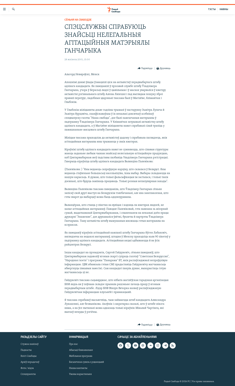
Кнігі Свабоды (28, 356)
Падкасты (26, 350)
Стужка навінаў (30, 344)
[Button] (145, 68)
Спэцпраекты (28, 374)
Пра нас (73, 344)
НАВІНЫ (224, 9)
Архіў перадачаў (30, 362)
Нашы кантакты (78, 368)
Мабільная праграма (80, 356)
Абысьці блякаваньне (81, 350)
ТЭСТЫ (212, 9)
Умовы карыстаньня (80, 374)
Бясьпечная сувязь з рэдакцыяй (86, 362)
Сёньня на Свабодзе (78, 19)
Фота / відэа (27, 368)
